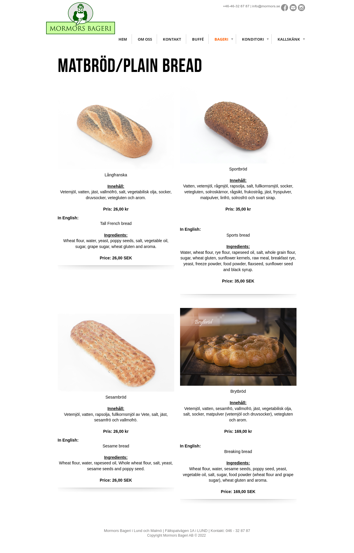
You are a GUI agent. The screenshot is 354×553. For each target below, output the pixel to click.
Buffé (198, 39)
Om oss (145, 39)
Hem (122, 39)
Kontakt (172, 39)
